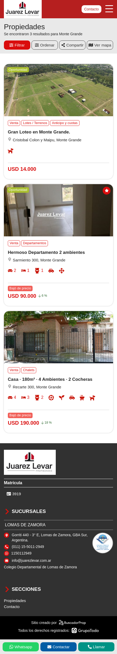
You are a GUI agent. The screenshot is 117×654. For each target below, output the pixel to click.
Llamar (96, 647)
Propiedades (15, 600)
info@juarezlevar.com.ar (31, 560)
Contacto (91, 9)
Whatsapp (20, 647)
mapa (100, 45)
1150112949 (21, 553)
